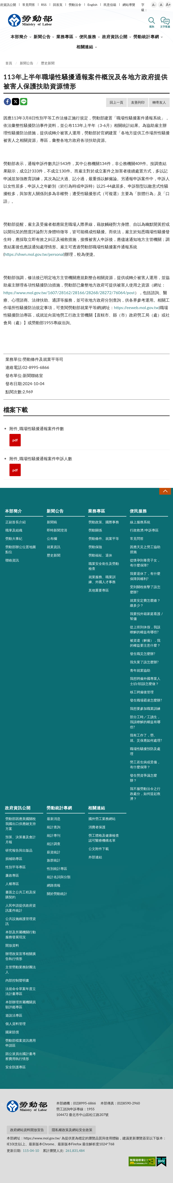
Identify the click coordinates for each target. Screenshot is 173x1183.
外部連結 (95, 857)
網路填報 (53, 885)
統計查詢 (53, 827)
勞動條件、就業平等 (104, 538)
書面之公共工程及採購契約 (20, 894)
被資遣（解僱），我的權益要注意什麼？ (145, 642)
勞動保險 (95, 547)
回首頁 (57, 5)
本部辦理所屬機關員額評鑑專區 (20, 1004)
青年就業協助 (140, 670)
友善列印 (138, 102)
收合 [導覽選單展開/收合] (165, 491)
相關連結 (84, 46)
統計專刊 (53, 835)
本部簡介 (19, 36)
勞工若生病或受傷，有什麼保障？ (145, 764)
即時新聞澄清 (57, 530)
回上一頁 (116, 102)
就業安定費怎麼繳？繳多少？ (145, 602)
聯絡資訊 (12, 560)
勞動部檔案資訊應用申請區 (20, 1042)
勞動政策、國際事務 (104, 522)
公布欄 (52, 538)
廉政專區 (12, 875)
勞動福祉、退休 (100, 555)
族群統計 (53, 860)
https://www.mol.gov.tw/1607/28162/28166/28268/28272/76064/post (69, 292)
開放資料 (12, 945)
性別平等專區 (15, 867)
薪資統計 (53, 852)
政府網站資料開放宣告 (27, 1130)
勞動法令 (75, 5)
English (93, 5)
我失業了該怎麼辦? (144, 662)
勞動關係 (95, 530)
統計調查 (53, 844)
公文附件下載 (99, 849)
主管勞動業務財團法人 (20, 969)
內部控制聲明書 (17, 980)
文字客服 (165, 26)
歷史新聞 (48, 63)
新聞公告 (42, 36)
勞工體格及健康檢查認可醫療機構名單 (104, 837)
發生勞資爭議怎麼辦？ (143, 777)
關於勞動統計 (57, 894)
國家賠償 (12, 1032)
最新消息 (53, 819)
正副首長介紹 (15, 522)
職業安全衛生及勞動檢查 (104, 566)
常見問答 (28, 5)
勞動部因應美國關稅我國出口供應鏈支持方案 (20, 824)
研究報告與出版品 (18, 850)
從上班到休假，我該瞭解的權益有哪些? (145, 629)
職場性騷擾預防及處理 (145, 751)
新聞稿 (52, 522)
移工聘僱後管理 (142, 692)
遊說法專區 (13, 1015)
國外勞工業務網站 (102, 819)
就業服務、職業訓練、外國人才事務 (102, 579)
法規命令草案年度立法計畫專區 (20, 991)
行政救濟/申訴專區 (144, 530)
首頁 (8, 63)
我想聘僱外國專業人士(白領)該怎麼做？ (145, 680)
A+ (168, 4)
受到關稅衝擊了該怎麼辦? (145, 589)
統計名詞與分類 (59, 877)
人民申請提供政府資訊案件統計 (20, 907)
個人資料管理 (15, 1024)
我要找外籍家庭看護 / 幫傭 (146, 616)
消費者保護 (97, 827)
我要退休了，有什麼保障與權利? (145, 575)
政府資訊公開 (114, 36)
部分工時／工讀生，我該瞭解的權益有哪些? (145, 722)
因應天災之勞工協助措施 (145, 549)
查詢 (151, 26)
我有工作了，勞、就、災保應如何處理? (146, 737)
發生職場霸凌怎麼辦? (146, 700)
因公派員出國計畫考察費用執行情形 (20, 1056)
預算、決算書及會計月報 (20, 839)
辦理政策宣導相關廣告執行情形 (20, 956)
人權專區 (12, 884)
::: (2, 4)
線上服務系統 (140, 522)
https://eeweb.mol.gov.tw (136, 307)
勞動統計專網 (146, 36)
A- (154, 5)
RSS (44, 5)
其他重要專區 (99, 590)
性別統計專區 (57, 868)
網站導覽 (129, 5)
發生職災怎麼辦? (142, 654)
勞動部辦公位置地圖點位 (20, 549)
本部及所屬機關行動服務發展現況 (20, 934)
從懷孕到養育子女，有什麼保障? (145, 562)
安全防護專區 (15, 1067)
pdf (15, 440)
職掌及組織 (13, 530)
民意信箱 (110, 5)
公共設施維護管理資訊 (20, 921)
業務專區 (64, 36)
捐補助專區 (13, 859)
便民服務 (87, 36)
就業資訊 (53, 547)
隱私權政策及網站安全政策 (72, 1130)
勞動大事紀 (13, 538)
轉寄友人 (159, 102)
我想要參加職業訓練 (145, 708)
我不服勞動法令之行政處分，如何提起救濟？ (145, 794)
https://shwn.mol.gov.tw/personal (34, 254)
